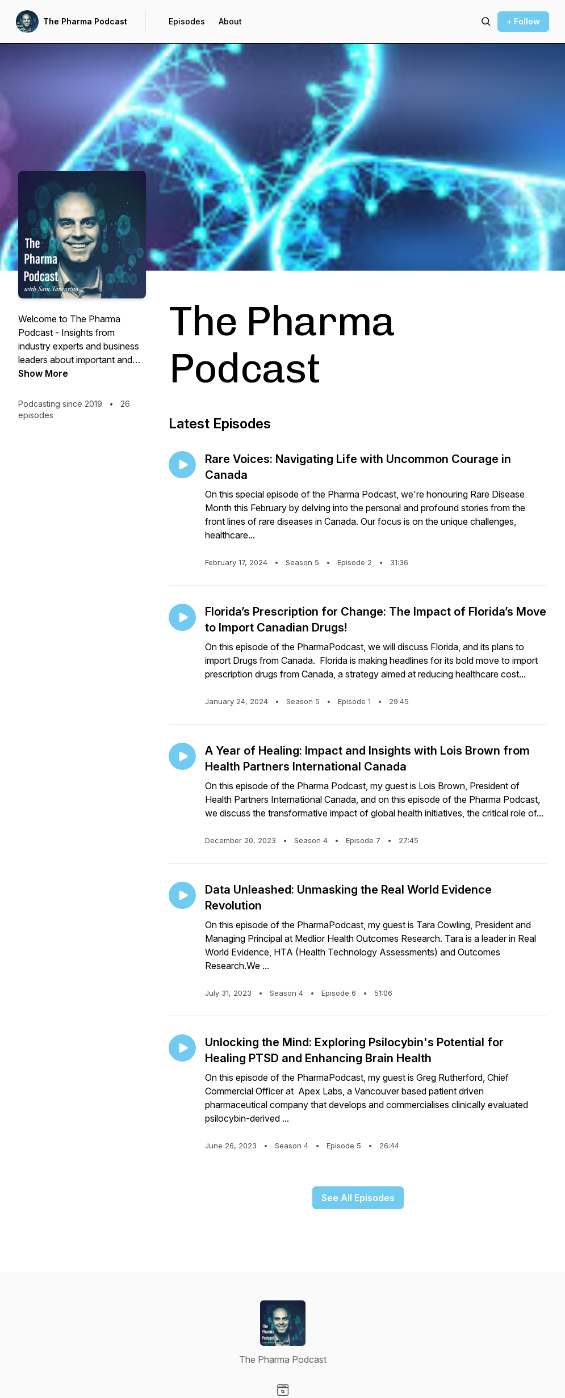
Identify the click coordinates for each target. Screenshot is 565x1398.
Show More (43, 373)
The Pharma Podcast (85, 21)
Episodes (187, 21)
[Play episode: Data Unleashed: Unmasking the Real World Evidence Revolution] (182, 895)
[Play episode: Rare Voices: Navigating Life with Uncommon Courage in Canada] (182, 464)
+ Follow (523, 21)
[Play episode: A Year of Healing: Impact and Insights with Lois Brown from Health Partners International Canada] (182, 756)
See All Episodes (358, 1197)
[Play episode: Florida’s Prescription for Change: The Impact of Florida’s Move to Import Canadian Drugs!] (182, 617)
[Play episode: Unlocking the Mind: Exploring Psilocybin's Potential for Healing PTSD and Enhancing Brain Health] (182, 1048)
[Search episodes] (486, 21)
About (230, 21)
